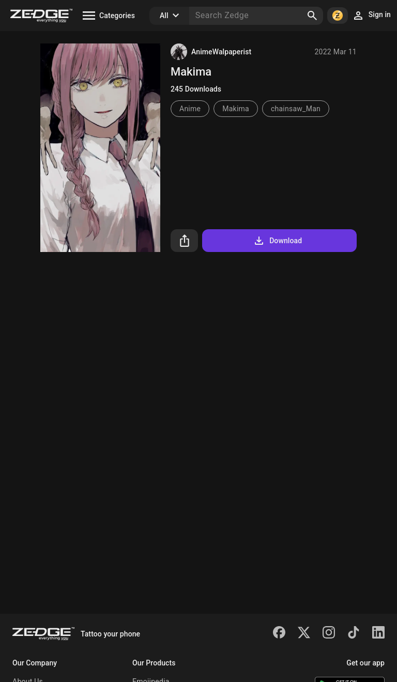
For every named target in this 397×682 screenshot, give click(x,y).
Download (277, 240)
